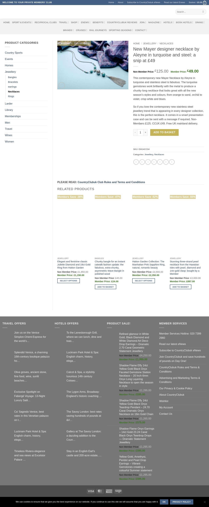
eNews (85, 22)
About (120, 2)
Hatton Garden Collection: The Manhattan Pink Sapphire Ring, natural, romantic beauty (148, 264)
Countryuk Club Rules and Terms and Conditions (111, 182)
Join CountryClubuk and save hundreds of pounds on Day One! (182, 358)
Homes (9, 65)
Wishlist (163, 401)
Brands (68, 30)
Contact (141, 30)
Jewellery (10, 71)
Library (9, 109)
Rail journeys (98, 30)
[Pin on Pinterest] (154, 162)
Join (143, 22)
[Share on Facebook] (136, 162)
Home (111, 2)
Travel (64, 22)
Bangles (12, 77)
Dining (199, 22)
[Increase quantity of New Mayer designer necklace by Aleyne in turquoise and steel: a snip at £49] (146, 132)
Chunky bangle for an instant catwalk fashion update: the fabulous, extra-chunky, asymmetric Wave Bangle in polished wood (110, 267)
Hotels (168, 22)
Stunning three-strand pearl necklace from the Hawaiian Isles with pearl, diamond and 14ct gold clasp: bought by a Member (185, 267)
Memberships (13, 116)
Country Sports (14, 52)
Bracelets (13, 82)
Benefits (99, 22)
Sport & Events (22, 22)
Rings (11, 96)
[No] (205, 503)
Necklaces (14, 91)
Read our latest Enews (174, 2)
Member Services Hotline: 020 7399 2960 (180, 335)
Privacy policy (182, 502)
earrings (12, 86)
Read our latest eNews (172, 344)
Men (7, 122)
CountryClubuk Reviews (122, 22)
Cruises (81, 30)
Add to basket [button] (105, 287)
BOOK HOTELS (184, 22)
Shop (75, 22)
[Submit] (203, 12)
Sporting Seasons (121, 30)
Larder (9, 103)
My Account (166, 407)
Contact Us (165, 413)
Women (9, 141)
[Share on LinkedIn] (166, 162)
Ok (164, 502)
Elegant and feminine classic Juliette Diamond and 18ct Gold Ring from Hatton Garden (73, 264)
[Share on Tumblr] (172, 162)
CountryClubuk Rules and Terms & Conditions (179, 369)
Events (9, 59)
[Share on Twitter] (142, 162)
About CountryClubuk (171, 394)
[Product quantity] (140, 132)
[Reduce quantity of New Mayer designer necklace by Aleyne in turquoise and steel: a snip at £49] (135, 132)
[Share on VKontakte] (160, 162)
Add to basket (164, 132)
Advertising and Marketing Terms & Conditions (179, 380)
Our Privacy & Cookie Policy (175, 388)
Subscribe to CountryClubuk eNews (143, 2)
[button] (198, 2)
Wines (8, 135)
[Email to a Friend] (148, 162)
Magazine (154, 22)
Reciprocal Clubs (46, 22)
